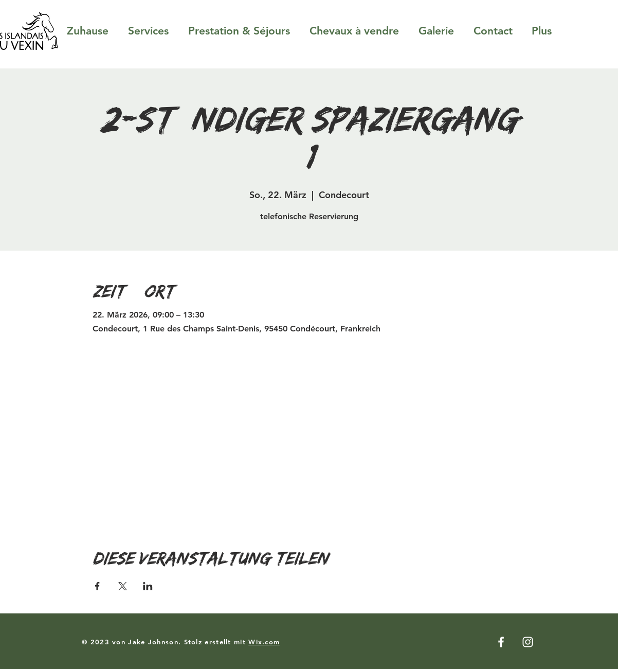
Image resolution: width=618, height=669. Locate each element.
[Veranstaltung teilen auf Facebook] (97, 586)
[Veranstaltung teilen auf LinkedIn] (148, 586)
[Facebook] (501, 642)
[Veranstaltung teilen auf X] (123, 586)
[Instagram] (528, 642)
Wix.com (264, 642)
